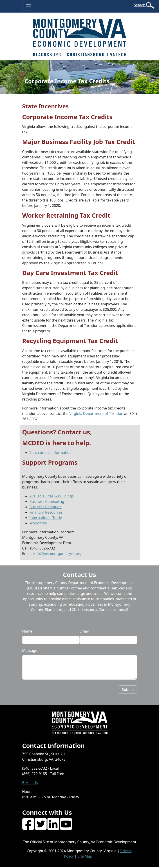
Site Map (85, 856)
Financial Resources (46, 512)
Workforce (38, 523)
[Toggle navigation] (28, 6)
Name (27, 631)
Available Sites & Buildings (51, 496)
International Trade (45, 517)
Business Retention (45, 506)
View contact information (50, 452)
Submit (128, 689)
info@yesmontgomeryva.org (57, 553)
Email (84, 631)
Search (140, 4)
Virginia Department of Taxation (96, 413)
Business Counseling (46, 501)
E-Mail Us (30, 782)
